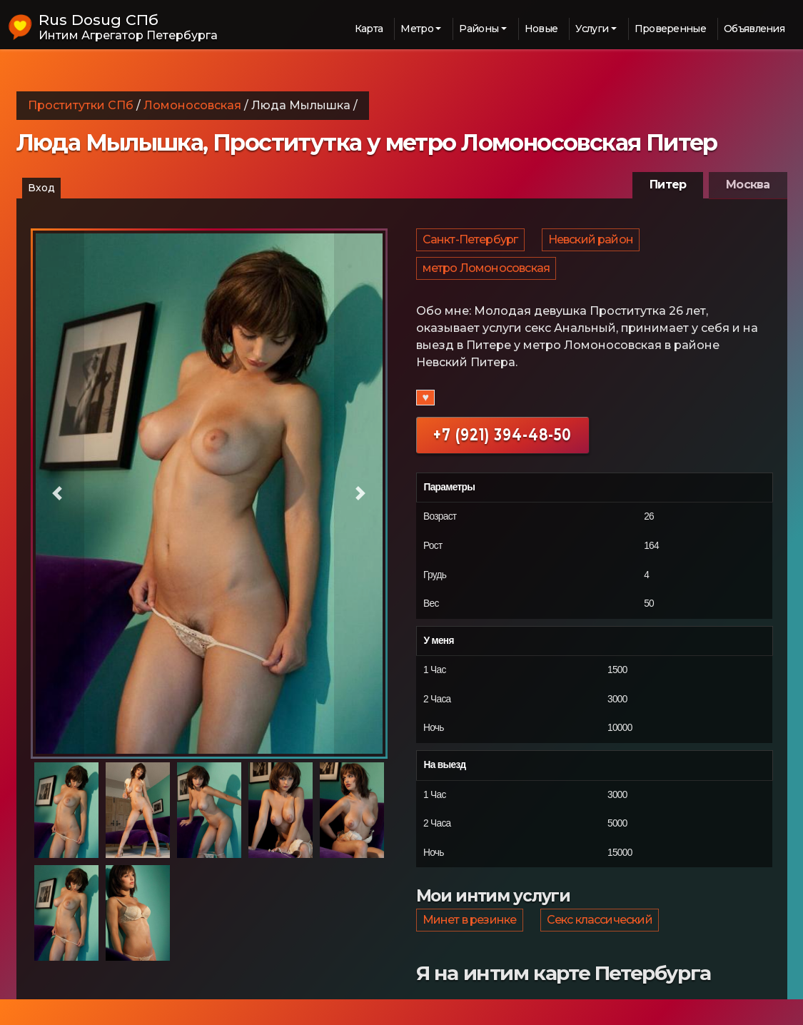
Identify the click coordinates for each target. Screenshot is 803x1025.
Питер (668, 184)
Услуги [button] (591, 28)
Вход (41, 187)
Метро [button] (416, 28)
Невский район (593, 244)
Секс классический (602, 941)
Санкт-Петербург (471, 244)
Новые (541, 28)
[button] (57, 494)
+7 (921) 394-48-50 (502, 451)
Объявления (754, 28)
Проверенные (670, 28)
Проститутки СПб (80, 105)
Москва (747, 184)
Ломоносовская (192, 105)
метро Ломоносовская (487, 281)
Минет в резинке (470, 941)
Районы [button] (478, 28)
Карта (369, 28)
